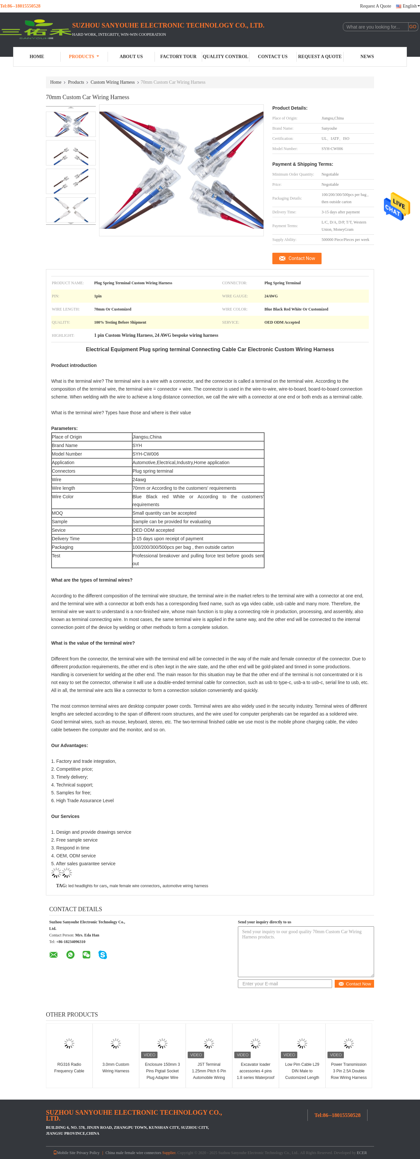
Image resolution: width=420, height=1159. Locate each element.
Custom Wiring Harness (113, 82)
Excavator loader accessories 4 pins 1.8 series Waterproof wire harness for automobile (255, 1077)
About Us (131, 56)
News (367, 56)
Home (37, 56)
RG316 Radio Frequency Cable (69, 1067)
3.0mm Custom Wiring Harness (115, 1067)
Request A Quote (375, 6)
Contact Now (302, 258)
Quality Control (225, 56)
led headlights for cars (87, 886)
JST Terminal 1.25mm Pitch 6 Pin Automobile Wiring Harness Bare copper (208, 1074)
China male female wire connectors (133, 1152)
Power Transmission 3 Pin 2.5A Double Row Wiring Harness (349, 1071)
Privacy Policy (87, 1152)
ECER (362, 1152)
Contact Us (272, 56)
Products (84, 56)
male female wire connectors (135, 886)
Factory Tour (178, 56)
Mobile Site (64, 1152)
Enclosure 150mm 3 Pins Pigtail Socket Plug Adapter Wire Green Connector (162, 1074)
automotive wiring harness (185, 886)
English (411, 6)
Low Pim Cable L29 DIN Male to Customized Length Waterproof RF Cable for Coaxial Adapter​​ (302, 1077)
